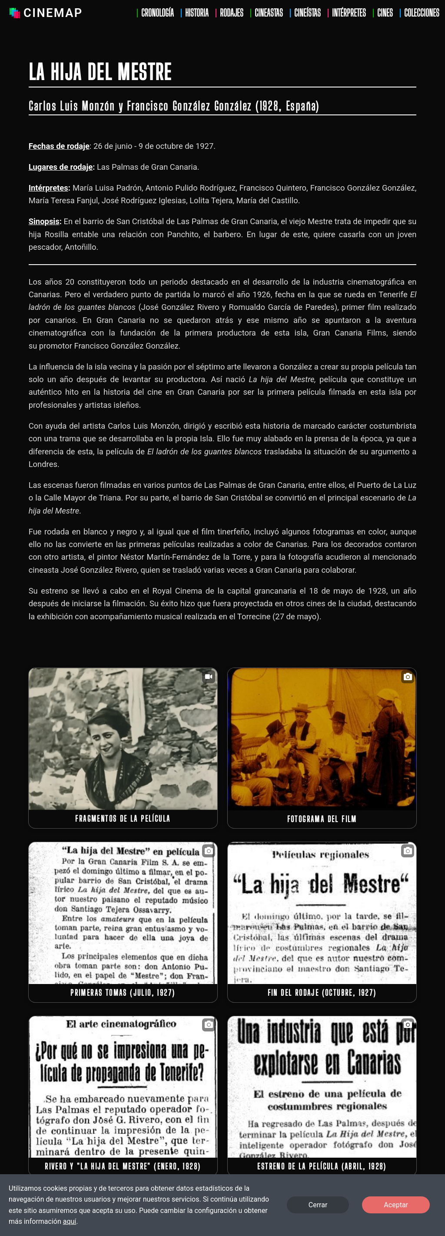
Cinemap (44, 13)
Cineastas (269, 13)
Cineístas (307, 13)
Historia (197, 13)
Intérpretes (349, 13)
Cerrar (318, 1205)
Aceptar (396, 1205)
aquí (69, 1221)
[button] (123, 739)
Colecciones (421, 13)
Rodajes (231, 13)
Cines (385, 13)
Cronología (157, 13)
